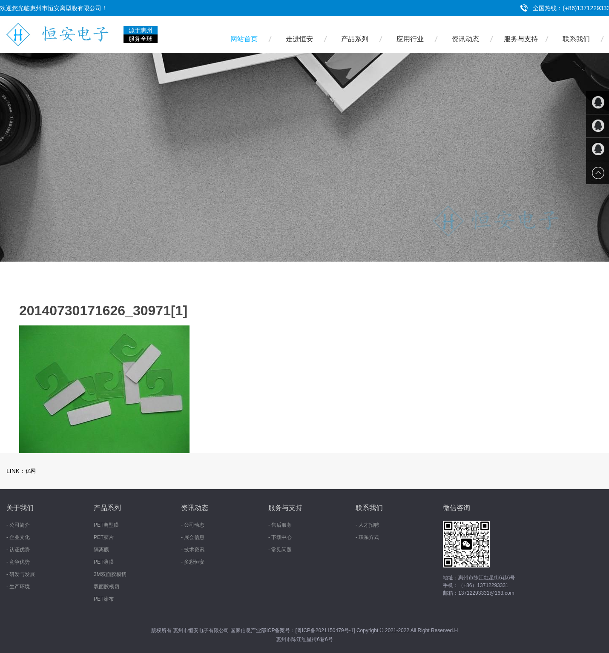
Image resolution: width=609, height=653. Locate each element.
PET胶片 (104, 537)
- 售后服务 (280, 525)
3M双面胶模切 (110, 574)
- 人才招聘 (367, 525)
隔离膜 (101, 550)
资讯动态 (465, 39)
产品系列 (354, 39)
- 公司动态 (192, 525)
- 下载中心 (280, 537)
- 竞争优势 (18, 562)
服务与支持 (521, 39)
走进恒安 (299, 39)
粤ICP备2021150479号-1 (325, 630)
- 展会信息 (192, 537)
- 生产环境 (18, 587)
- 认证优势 (18, 550)
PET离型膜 (106, 525)
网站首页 (244, 39)
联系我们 (576, 39)
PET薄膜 (104, 562)
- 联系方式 (367, 537)
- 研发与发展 (20, 574)
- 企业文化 (18, 537)
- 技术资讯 (192, 550)
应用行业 (410, 39)
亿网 (31, 471)
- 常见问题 (280, 550)
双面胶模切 (106, 587)
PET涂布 (104, 599)
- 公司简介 (18, 525)
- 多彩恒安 (192, 562)
